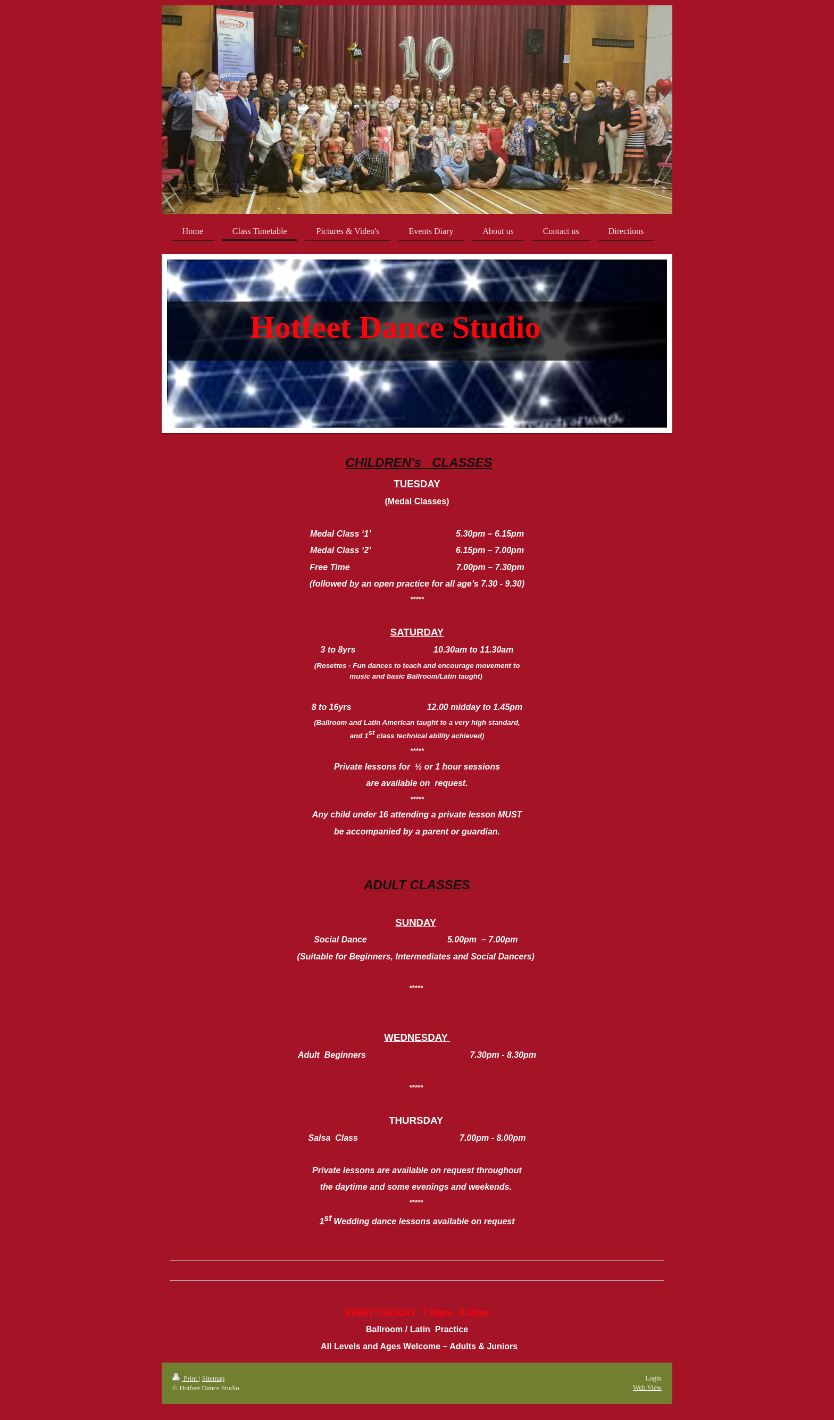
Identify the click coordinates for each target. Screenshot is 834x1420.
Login (653, 1378)
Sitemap (213, 1378)
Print (185, 1378)
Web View (647, 1387)
